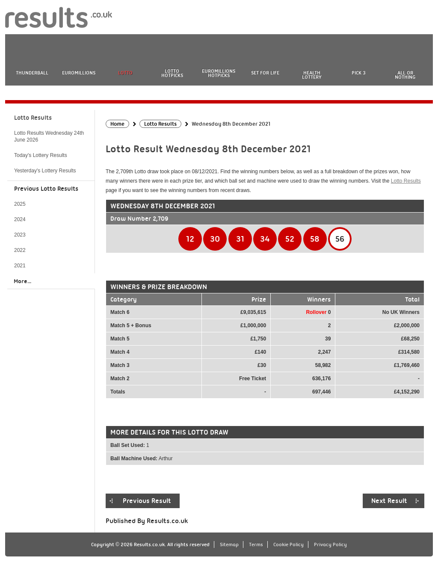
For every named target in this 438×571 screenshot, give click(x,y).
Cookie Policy (288, 544)
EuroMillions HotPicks (218, 73)
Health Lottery (312, 75)
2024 (20, 219)
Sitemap (229, 544)
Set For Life (265, 73)
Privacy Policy (330, 544)
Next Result (389, 501)
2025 (20, 204)
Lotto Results (406, 181)
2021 (20, 266)
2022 (20, 250)
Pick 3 (358, 73)
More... (22, 281)
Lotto (125, 73)
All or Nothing (405, 75)
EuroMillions (78, 73)
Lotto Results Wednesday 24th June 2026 (49, 136)
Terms (256, 544)
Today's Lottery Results (40, 155)
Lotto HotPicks (172, 73)
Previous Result (147, 501)
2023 (20, 235)
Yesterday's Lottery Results (45, 171)
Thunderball (32, 73)
